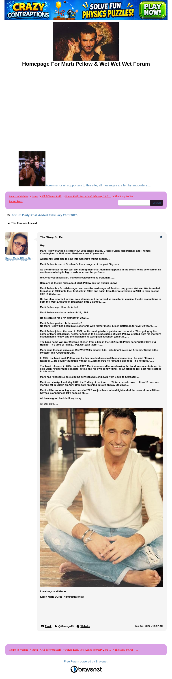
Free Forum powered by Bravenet (86, 661)
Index (35, 196)
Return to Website (18, 196)
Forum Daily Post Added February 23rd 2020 (41, 215)
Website (85, 626)
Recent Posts (16, 201)
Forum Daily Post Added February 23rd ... (88, 196)
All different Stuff (51, 196)
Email (48, 626)
